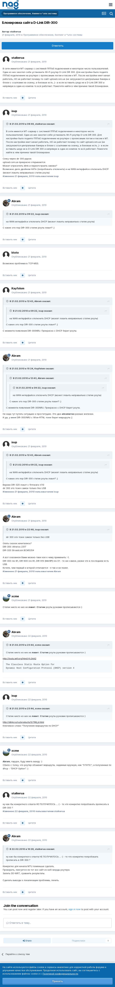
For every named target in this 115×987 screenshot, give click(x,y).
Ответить (57, 45)
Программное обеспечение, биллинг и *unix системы (52, 34)
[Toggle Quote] (7, 123)
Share (27, 940)
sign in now (74, 909)
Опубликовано (29, 61)
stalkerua (15, 31)
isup (14, 111)
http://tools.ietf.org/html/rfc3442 (19, 658)
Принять (57, 981)
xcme (15, 596)
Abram (15, 201)
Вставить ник (10, 97)
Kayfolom (17, 288)
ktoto (15, 252)
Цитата (32, 97)
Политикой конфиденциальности (60, 973)
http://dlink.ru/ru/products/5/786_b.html (23, 722)
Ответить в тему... (18, 922)
